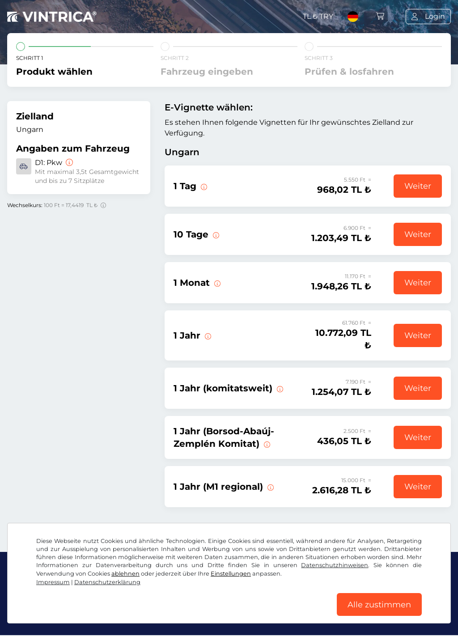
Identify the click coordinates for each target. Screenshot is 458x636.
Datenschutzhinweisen (334, 564)
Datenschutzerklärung (107, 581)
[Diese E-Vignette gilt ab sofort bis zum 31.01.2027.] (207, 335)
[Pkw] (68, 162)
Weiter (417, 186)
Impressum (53, 581)
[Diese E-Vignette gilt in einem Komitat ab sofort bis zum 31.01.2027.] (279, 388)
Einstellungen (231, 573)
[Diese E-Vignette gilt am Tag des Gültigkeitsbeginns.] (203, 186)
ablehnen (125, 573)
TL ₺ (318, 16)
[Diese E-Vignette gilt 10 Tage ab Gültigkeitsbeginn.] (215, 234)
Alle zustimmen (379, 604)
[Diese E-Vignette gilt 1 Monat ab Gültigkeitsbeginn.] (216, 282)
